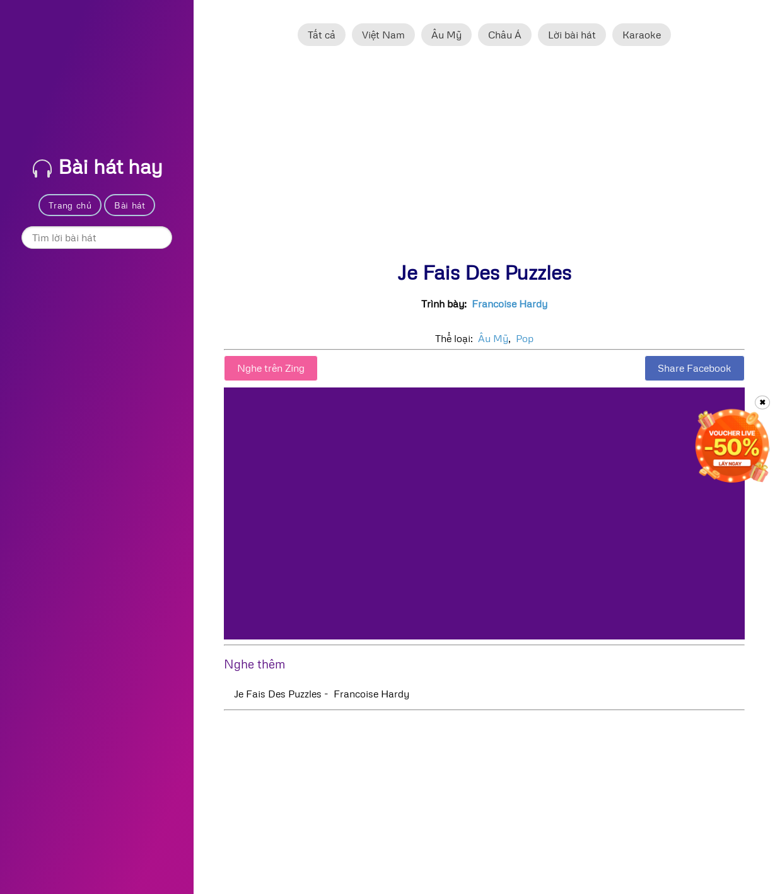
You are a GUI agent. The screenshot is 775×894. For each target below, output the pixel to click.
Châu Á (505, 34)
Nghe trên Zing (271, 368)
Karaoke (641, 34)
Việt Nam (383, 34)
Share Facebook (694, 368)
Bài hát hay (98, 166)
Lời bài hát (572, 34)
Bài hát (130, 205)
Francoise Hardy (509, 303)
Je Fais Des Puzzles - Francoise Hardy (321, 693)
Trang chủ (70, 205)
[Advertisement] (484, 159)
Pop (524, 338)
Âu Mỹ (446, 34)
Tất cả (321, 34)
